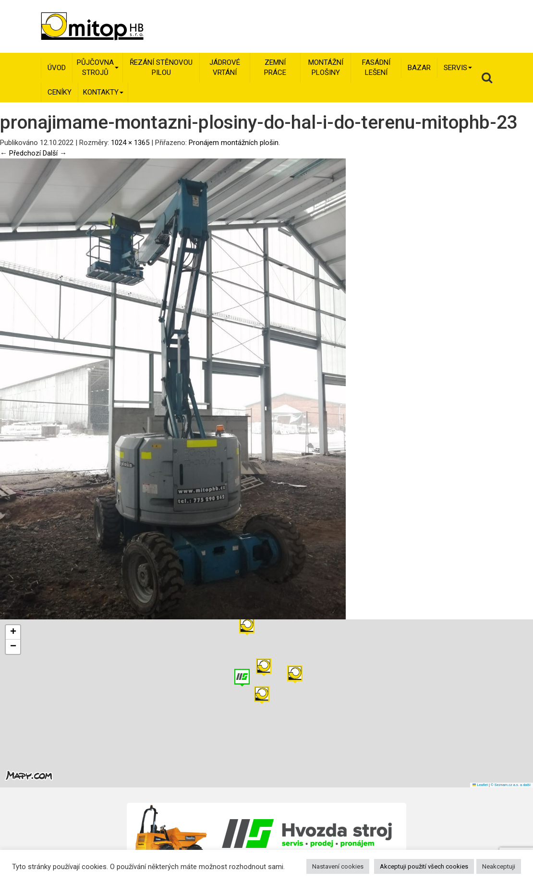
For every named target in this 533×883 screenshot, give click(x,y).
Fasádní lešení (376, 67)
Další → (55, 153)
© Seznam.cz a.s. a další (511, 785)
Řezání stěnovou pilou (161, 67)
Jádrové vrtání (224, 67)
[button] (295, 674)
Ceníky (60, 92)
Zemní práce (275, 67)
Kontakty (103, 92)
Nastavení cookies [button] (337, 866)
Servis (458, 67)
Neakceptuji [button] (498, 866)
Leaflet (480, 785)
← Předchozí (20, 153)
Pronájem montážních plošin (234, 142)
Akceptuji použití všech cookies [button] (424, 866)
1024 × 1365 (130, 142)
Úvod (57, 67)
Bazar (419, 67)
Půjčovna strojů (98, 67)
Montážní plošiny (325, 67)
